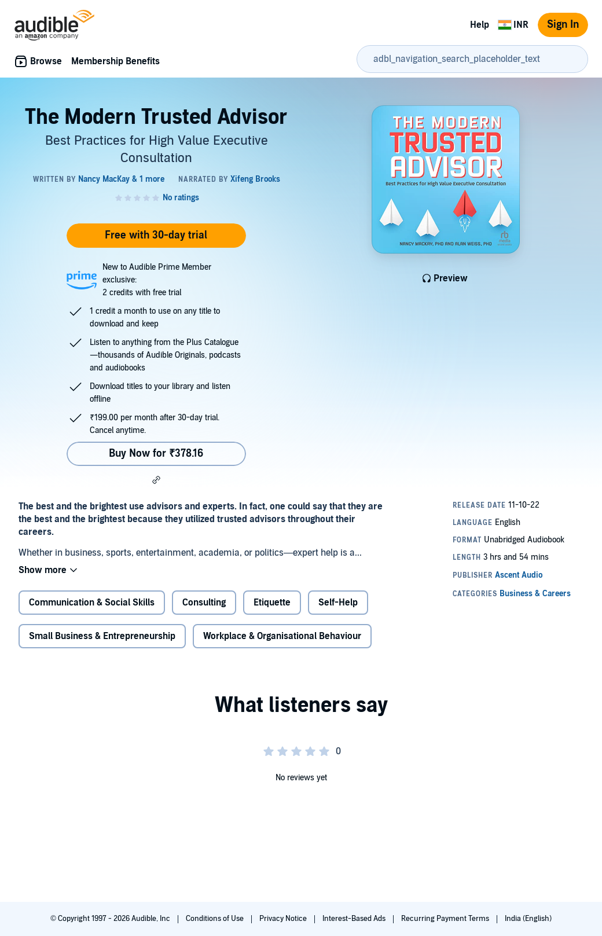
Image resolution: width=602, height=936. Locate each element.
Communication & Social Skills (92, 602)
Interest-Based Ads (354, 918)
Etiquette (272, 602)
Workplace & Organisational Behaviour (282, 636)
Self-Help (338, 602)
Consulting (204, 602)
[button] (156, 479)
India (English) (528, 918)
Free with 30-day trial (156, 235)
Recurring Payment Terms (446, 918)
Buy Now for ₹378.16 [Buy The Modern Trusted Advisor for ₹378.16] (156, 453)
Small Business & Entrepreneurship (102, 636)
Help (479, 25)
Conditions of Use (215, 918)
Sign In (563, 25)
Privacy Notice (284, 918)
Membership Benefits (115, 61)
